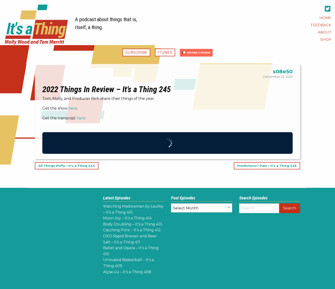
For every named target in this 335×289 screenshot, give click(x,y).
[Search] (259, 208)
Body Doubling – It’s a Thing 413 (132, 224)
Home (325, 18)
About (324, 32)
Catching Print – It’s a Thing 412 (132, 230)
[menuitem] (325, 17)
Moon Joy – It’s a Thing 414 (127, 218)
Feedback (321, 25)
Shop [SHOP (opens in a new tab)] (325, 39)
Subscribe (136, 52)
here (72, 108)
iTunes (165, 52)
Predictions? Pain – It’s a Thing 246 (267, 166)
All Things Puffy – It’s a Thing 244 (66, 166)
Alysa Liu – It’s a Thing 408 (127, 272)
